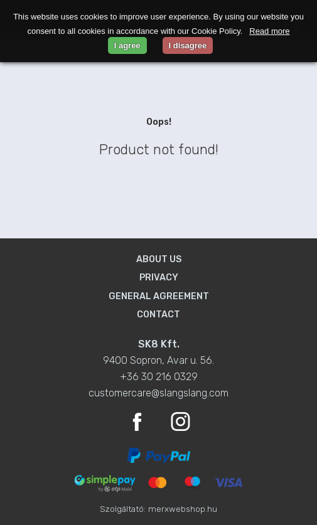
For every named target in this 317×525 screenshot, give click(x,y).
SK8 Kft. (159, 344)
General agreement (159, 296)
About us (158, 259)
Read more (269, 31)
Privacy (158, 277)
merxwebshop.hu (182, 509)
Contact (158, 314)
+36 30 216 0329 (159, 377)
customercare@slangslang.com (158, 393)
